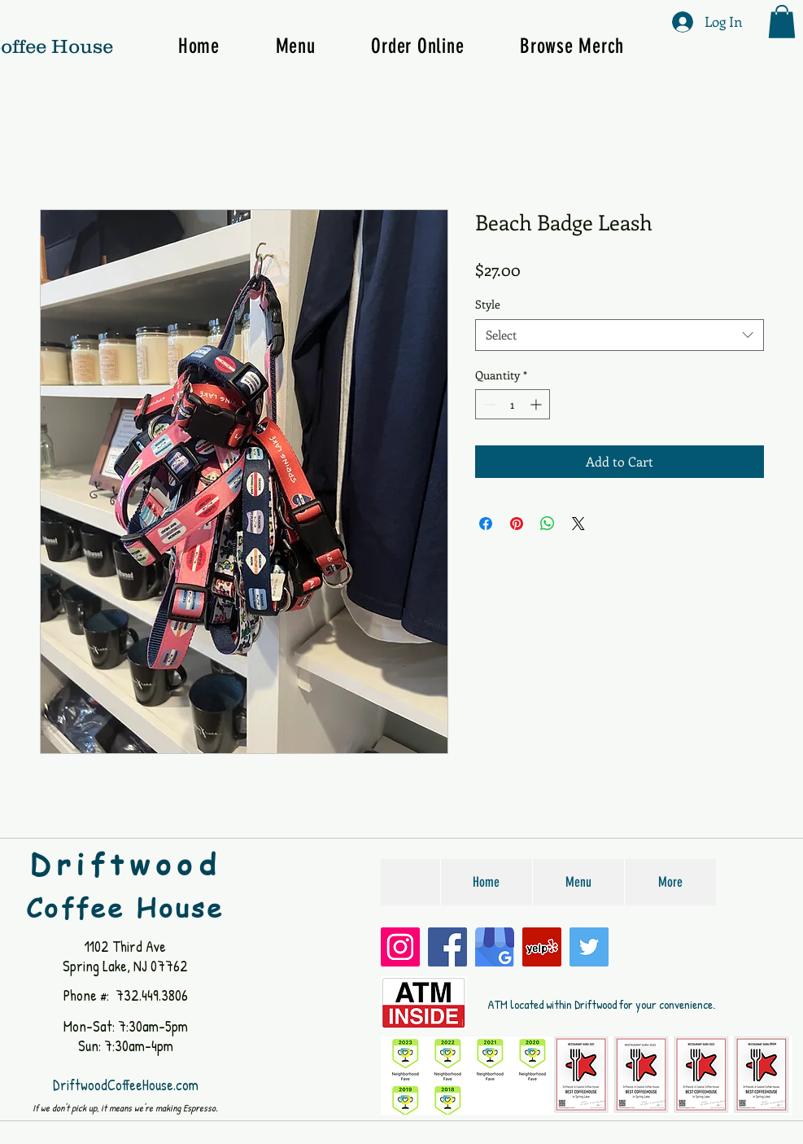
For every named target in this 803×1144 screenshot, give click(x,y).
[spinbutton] (512, 404)
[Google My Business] (494, 946)
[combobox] (619, 335)
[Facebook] (447, 946)
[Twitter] (589, 946)
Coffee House (125, 907)
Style (487, 304)
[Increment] (537, 404)
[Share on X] (578, 523)
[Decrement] (488, 404)
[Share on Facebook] (485, 523)
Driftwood (125, 863)
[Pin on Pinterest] (516, 523)
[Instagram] (400, 946)
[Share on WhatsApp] (547, 523)
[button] (782, 21)
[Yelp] (541, 946)
